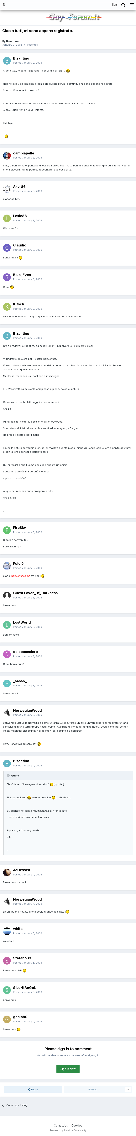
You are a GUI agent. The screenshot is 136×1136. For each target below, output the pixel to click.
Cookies (76, 1125)
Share (33, 1089)
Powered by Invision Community (68, 1130)
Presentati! (32, 44)
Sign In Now (68, 1068)
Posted (27, 62)
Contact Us (61, 1125)
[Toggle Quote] (8, 775)
